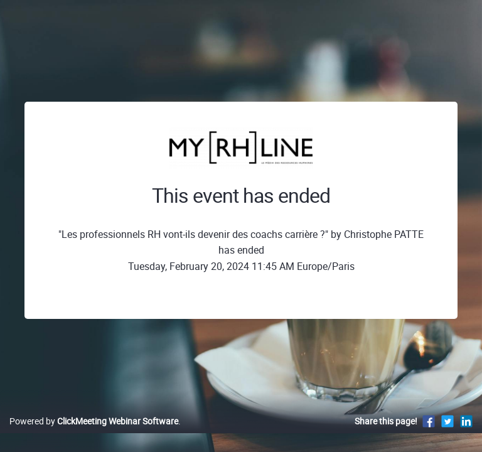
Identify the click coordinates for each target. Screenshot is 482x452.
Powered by (93, 421)
